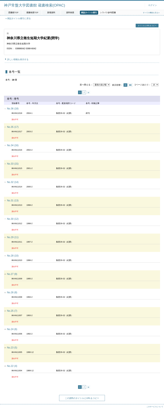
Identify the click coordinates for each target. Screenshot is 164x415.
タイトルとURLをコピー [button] (147, 25)
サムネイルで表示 (130, 85)
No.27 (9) (12, 274)
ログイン (152, 5)
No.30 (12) (13, 219)
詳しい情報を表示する (18, 59)
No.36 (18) (13, 108)
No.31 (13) (13, 200)
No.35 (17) (13, 127)
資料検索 (70, 12)
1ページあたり (142, 84)
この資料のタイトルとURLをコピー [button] (82, 398)
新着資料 (51, 12)
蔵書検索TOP (32, 12)
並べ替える (85, 84)
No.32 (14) (13, 182)
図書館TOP (13, 12)
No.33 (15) (13, 163)
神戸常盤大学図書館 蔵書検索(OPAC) (34, 5)
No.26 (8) (12, 292)
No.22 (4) (12, 366)
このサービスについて (154, 407)
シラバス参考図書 (108, 12)
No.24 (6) (12, 329)
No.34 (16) (13, 145)
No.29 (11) (13, 237)
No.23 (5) (12, 347)
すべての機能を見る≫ (151, 13)
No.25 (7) (12, 311)
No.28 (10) (13, 255)
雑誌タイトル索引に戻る (19, 18)
